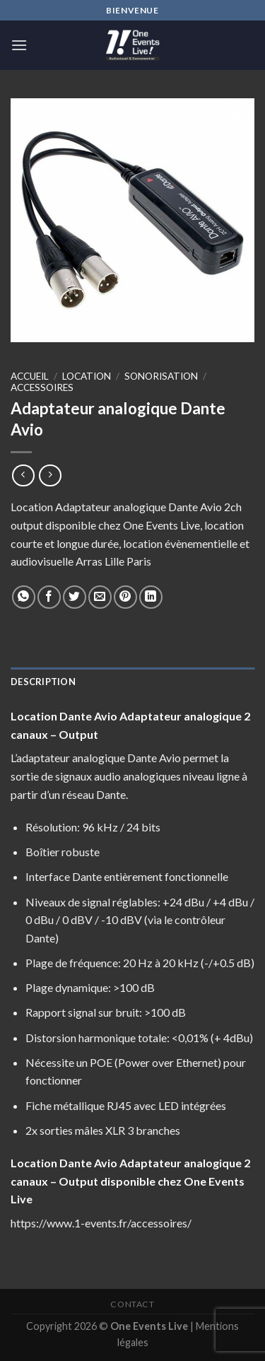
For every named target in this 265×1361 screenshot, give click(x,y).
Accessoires (42, 387)
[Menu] (19, 45)
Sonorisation (161, 376)
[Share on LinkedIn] (151, 597)
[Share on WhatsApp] (23, 597)
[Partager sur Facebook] (49, 597)
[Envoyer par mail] (100, 597)
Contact (132, 1304)
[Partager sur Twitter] (74, 597)
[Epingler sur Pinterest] (125, 597)
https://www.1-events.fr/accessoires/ (101, 1222)
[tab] (132, 681)
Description (43, 681)
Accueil (30, 376)
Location (86, 376)
